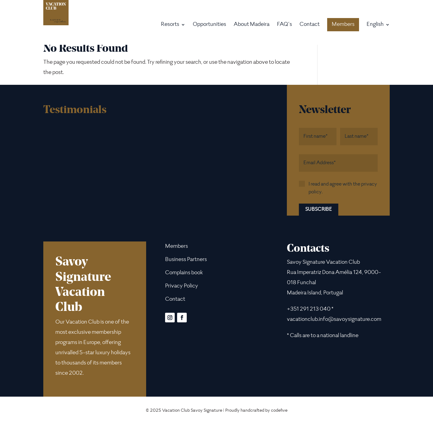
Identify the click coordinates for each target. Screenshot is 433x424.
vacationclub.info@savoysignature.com (334, 320)
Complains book (184, 273)
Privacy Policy (181, 286)
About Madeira (251, 25)
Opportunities (209, 25)
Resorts (170, 25)
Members (343, 25)
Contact (309, 25)
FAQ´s (284, 25)
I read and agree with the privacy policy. (343, 188)
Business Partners (186, 260)
